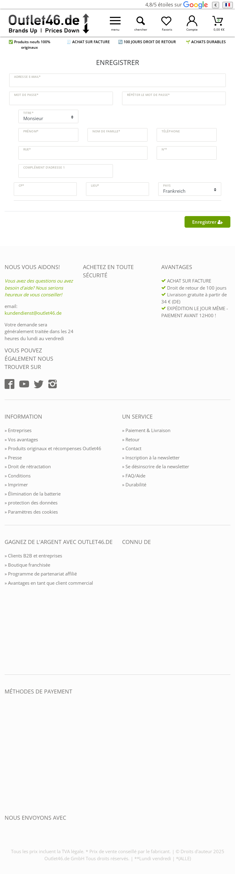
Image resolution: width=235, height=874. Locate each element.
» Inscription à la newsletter (151, 457)
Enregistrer (207, 222)
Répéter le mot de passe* (148, 95)
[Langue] (227, 5)
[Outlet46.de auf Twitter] (38, 384)
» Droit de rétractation (28, 466)
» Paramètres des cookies (31, 512)
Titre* (28, 113)
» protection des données (31, 503)
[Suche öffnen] (141, 23)
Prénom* (30, 131)
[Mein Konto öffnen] (192, 23)
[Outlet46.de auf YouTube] (24, 384)
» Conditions (18, 476)
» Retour (131, 439)
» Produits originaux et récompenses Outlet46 (53, 448)
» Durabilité (134, 484)
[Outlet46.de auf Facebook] (9, 384)
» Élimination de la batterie (33, 494)
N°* (164, 149)
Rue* (27, 149)
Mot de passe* (26, 95)
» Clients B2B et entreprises (33, 556)
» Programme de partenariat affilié (41, 574)
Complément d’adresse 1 (44, 167)
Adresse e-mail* (27, 76)
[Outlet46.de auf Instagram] (52, 384)
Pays (167, 185)
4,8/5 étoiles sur (176, 4)
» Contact (131, 448)
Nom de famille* (106, 131)
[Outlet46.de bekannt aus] (126, 608)
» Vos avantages (21, 439)
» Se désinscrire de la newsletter (155, 466)
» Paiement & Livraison (146, 430)
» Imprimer (16, 484)
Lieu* (95, 185)
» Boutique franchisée (27, 565)
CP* (21, 185)
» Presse (13, 457)
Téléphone (171, 131)
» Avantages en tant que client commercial (49, 583)
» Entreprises (18, 430)
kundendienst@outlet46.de (33, 313)
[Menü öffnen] (115, 23)
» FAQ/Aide (133, 476)
